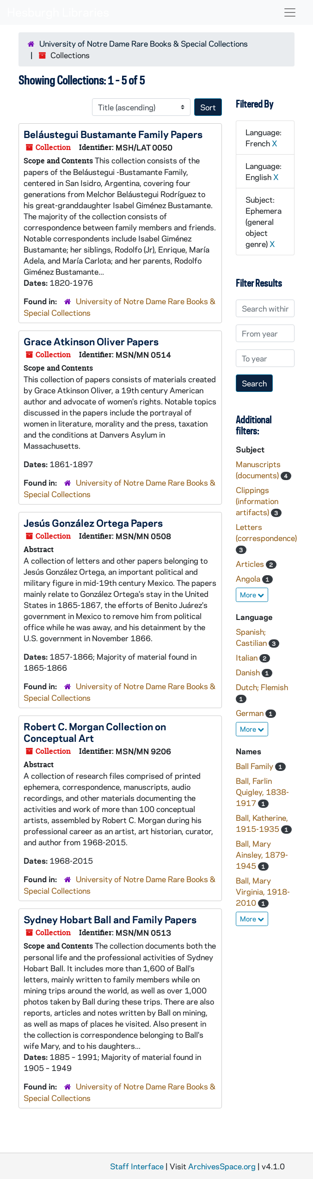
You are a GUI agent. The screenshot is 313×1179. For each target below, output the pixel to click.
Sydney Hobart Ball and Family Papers (110, 919)
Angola (249, 578)
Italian (247, 657)
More (252, 594)
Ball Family (255, 766)
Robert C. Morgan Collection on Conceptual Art (95, 732)
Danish (249, 672)
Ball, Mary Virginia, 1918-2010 (263, 891)
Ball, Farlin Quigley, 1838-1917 (262, 792)
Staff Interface (137, 1166)
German (250, 713)
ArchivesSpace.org (222, 1166)
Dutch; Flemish (262, 687)
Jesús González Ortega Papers (93, 522)
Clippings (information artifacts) (257, 501)
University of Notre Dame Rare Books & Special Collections (143, 43)
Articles (251, 564)
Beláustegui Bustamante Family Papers (113, 133)
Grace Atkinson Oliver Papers (91, 341)
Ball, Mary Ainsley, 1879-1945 (262, 854)
